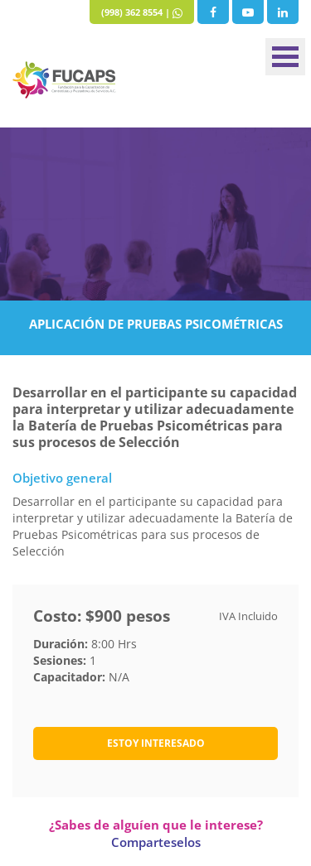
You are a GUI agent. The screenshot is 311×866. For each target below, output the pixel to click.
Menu (285, 56)
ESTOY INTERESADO (156, 743)
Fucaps (64, 80)
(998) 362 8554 (132, 12)
